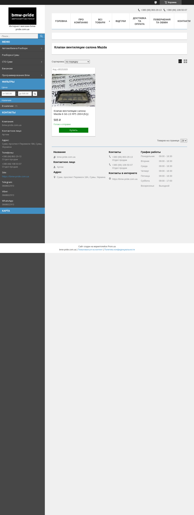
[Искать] (41, 36)
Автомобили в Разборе (15, 48)
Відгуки (121, 21)
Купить (74, 130)
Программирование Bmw (16, 75)
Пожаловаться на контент (90, 249)
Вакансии (7, 68)
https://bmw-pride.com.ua (15, 176)
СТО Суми (7, 61)
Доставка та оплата (139, 21)
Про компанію (81, 21)
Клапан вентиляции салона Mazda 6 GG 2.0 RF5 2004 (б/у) (71, 112)
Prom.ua (112, 246)
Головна (61, 21)
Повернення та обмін (161, 21)
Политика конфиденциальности (119, 249)
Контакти (184, 21)
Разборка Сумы (10, 54)
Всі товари (100, 21)
